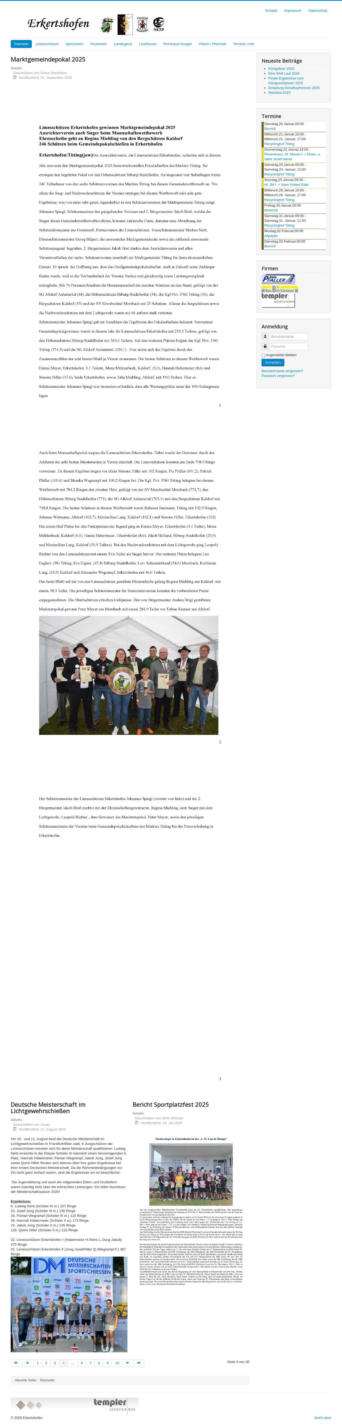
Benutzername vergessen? (282, 371)
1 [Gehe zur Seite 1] (38, 1363)
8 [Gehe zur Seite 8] (99, 1363)
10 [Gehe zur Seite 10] (117, 1363)
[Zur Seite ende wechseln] (139, 1363)
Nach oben (322, 1418)
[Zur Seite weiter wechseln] (128, 1363)
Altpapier (271, 236)
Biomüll (270, 129)
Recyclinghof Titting (279, 144)
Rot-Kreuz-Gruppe (178, 44)
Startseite (21, 44)
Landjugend (123, 44)
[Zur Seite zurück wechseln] (27, 1363)
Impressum (292, 11)
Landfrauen (148, 44)
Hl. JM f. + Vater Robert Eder (286, 185)
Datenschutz (318, 11)
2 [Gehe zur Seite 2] (46, 1363)
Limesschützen (47, 44)
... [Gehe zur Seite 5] (72, 1363)
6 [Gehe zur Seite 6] (82, 1363)
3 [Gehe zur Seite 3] (55, 1363)
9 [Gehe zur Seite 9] (107, 1363)
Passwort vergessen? (278, 376)
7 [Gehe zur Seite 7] (90, 1363)
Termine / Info (243, 44)
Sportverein (74, 44)
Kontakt (271, 11)
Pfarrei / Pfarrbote (212, 44)
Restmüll (271, 210)
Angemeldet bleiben (281, 355)
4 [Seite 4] (63, 1363)
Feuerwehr (98, 44)
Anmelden (273, 362)
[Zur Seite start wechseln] (16, 1363)
